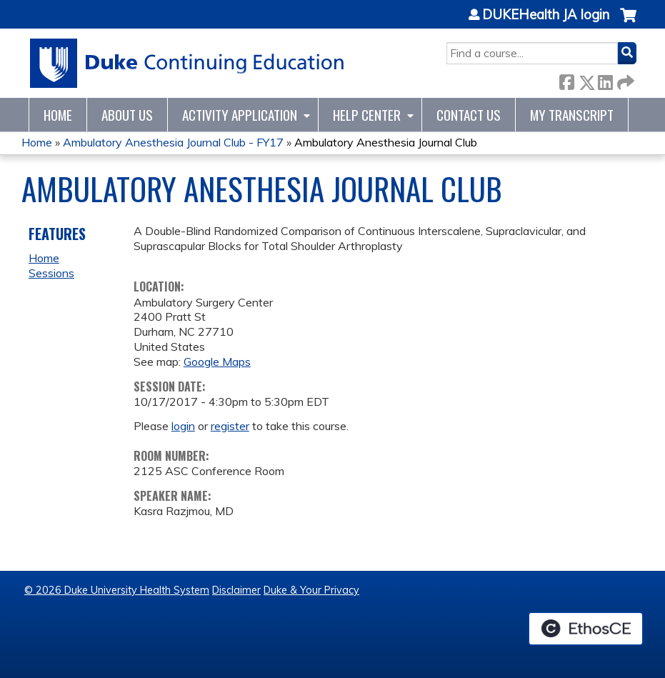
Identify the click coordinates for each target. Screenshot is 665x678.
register (230, 426)
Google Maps (217, 361)
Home (58, 114)
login (183, 426)
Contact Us (468, 114)
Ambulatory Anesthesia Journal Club (385, 142)
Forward (624, 79)
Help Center (367, 114)
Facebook (566, 79)
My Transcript (572, 114)
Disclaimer (236, 590)
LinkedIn (605, 79)
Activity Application (239, 114)
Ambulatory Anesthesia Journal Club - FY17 (173, 142)
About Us (127, 114)
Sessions (51, 273)
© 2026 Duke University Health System (116, 590)
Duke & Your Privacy (311, 590)
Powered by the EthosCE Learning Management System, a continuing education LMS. (586, 629)
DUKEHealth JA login (545, 15)
